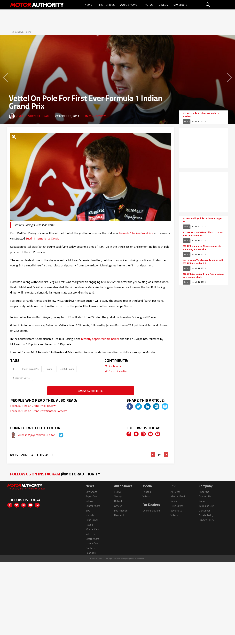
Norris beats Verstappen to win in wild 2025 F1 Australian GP (203, 261)
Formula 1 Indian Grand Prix (136, 233)
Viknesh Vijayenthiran (32, 116)
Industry (90, 534)
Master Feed (178, 496)
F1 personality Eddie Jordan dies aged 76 (202, 220)
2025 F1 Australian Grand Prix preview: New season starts (203, 275)
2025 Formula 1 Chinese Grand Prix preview (201, 115)
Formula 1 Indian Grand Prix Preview (33, 405)
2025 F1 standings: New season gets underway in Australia (202, 248)
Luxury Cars (92, 543)
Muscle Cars (92, 529)
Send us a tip (113, 366)
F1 (14, 369)
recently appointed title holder (100, 338)
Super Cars (91, 496)
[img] (129, 406)
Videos (163, 4)
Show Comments (90, 390)
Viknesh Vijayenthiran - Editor (36, 435)
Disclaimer (204, 510)
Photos (148, 4)
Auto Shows (128, 4)
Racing (28, 32)
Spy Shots (180, 4)
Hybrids (90, 515)
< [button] (153, 454)
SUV (88, 510)
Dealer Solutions (151, 510)
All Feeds (175, 491)
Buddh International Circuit (42, 238)
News (88, 4)
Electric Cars (92, 538)
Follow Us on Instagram (55, 474)
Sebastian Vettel (21, 378)
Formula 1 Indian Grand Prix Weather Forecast (38, 411)
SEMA (117, 491)
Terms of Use (206, 505)
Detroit (118, 501)
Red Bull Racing (66, 369)
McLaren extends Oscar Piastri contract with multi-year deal (204, 234)
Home (13, 32)
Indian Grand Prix (30, 369)
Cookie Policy (206, 515)
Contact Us (205, 496)
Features (91, 552)
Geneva (118, 505)
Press (202, 501)
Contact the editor (115, 371)
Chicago (118, 496)
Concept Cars (93, 505)
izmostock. (141, 558)
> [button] (166, 454)
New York (119, 515)
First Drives (106, 4)
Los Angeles (121, 510)
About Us (204, 491)
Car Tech (90, 548)
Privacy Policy (206, 519)
